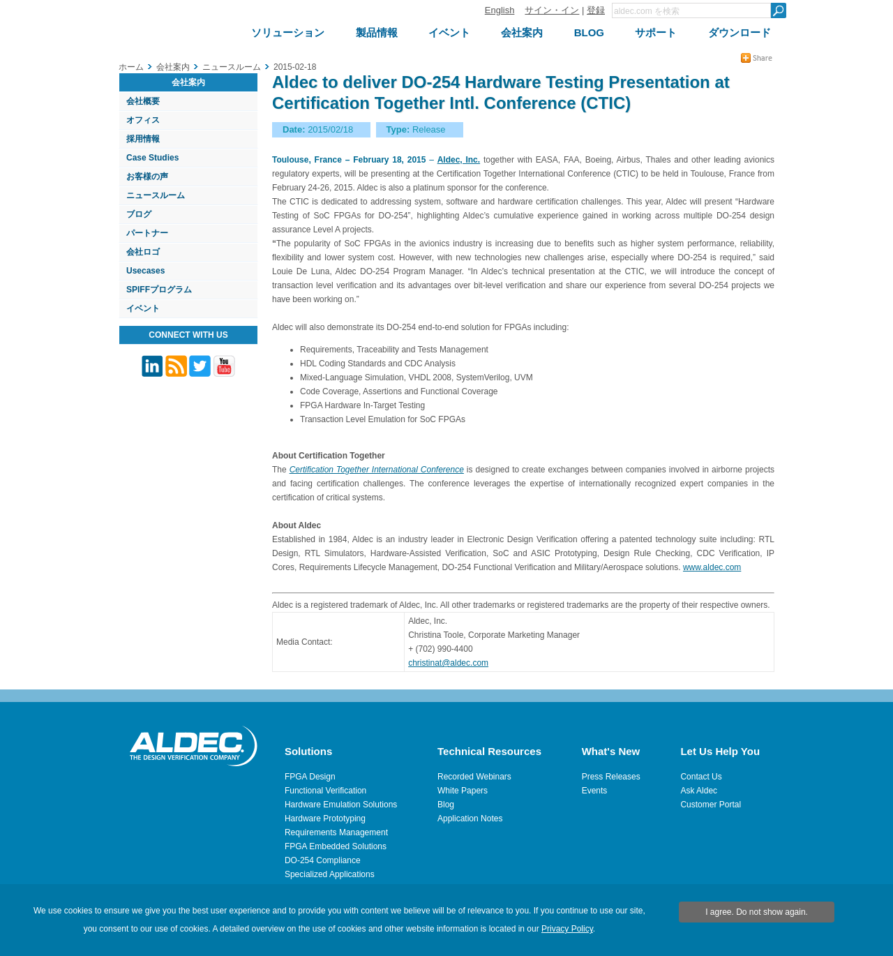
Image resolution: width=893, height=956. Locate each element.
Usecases (145, 271)
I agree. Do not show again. (756, 912)
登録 (596, 10)
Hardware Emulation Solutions (341, 804)
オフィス (143, 120)
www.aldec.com (712, 567)
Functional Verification (325, 791)
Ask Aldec (698, 791)
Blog (445, 804)
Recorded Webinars (474, 777)
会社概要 (143, 101)
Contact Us (700, 777)
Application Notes (469, 818)
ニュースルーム (155, 195)
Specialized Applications (330, 874)
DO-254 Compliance (323, 860)
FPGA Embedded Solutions (336, 846)
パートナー (147, 233)
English (500, 10)
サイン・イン (552, 10)
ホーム (131, 67)
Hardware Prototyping (325, 818)
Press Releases (611, 777)
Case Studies (152, 158)
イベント (143, 308)
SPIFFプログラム (159, 289)
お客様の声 (147, 176)
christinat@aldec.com (448, 663)
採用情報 (143, 139)
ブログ (138, 214)
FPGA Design (310, 777)
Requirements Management (336, 832)
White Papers (462, 791)
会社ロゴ (143, 252)
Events (595, 791)
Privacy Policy (567, 929)
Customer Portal (710, 804)
